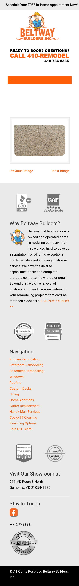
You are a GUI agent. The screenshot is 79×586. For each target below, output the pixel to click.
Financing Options (23, 423)
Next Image (61, 171)
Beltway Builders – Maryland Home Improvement (38, 26)
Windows (17, 377)
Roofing (15, 383)
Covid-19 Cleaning (23, 417)
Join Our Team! (21, 429)
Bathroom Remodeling (26, 365)
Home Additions (22, 400)
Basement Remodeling (27, 371)
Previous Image (21, 171)
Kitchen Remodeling (25, 359)
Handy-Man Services (25, 411)
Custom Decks (21, 388)
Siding (14, 394)
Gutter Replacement (25, 406)
